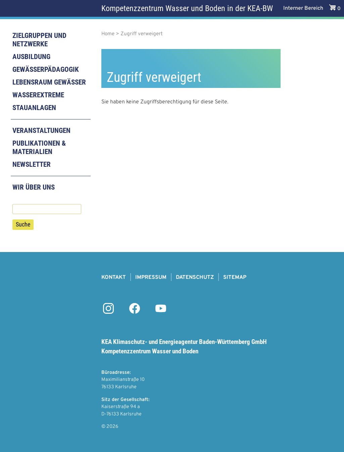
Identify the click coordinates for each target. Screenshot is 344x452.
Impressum (150, 277)
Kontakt (113, 277)
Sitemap (234, 277)
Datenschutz (195, 277)
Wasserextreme (38, 95)
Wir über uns (33, 187)
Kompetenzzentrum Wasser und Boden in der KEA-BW (187, 8)
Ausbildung (31, 57)
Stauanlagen (34, 108)
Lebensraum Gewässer (49, 82)
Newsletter (31, 164)
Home (107, 34)
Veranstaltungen (41, 131)
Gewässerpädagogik (45, 69)
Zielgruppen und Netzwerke (39, 40)
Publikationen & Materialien (39, 147)
